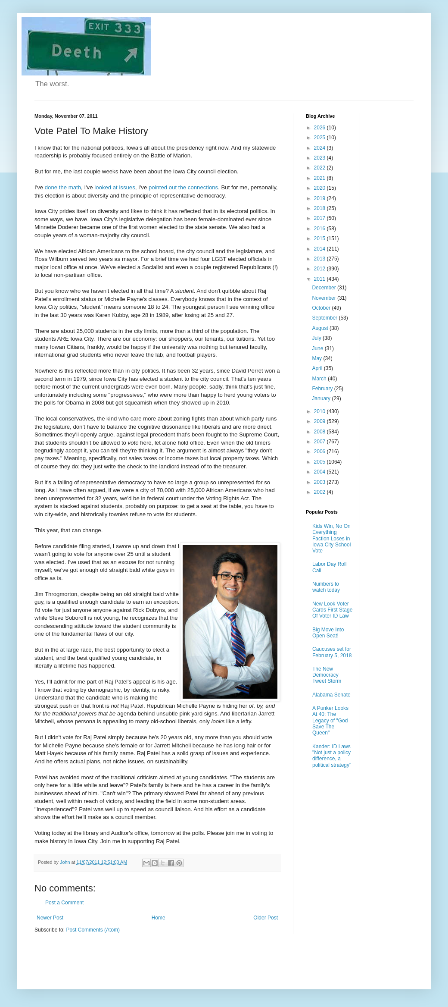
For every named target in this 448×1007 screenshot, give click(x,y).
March (320, 379)
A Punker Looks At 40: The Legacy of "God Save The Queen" (330, 720)
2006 (320, 452)
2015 (320, 238)
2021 (320, 178)
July (317, 338)
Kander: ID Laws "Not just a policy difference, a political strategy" (331, 755)
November (324, 298)
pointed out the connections (183, 187)
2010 (320, 411)
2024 (320, 148)
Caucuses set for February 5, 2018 (332, 652)
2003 (320, 482)
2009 (320, 421)
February (323, 389)
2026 (320, 128)
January (322, 398)
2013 (320, 259)
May (317, 358)
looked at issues (114, 187)
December (324, 288)
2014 (320, 249)
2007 (320, 442)
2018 (320, 208)
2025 (320, 138)
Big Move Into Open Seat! (328, 633)
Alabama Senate (331, 695)
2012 (320, 269)
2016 (320, 229)
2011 (320, 279)
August (321, 328)
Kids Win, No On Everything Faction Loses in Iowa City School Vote (331, 538)
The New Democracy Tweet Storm (326, 675)
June (318, 348)
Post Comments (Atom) (93, 930)
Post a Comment (64, 903)
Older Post (265, 918)
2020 (320, 188)
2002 (320, 492)
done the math (63, 187)
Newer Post (50, 918)
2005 (320, 462)
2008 (320, 432)
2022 (320, 168)
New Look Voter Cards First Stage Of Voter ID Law (332, 610)
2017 (320, 218)
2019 (320, 198)
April (318, 368)
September (325, 318)
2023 (320, 158)
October (322, 308)
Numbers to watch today (326, 587)
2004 (320, 472)
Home (158, 918)
